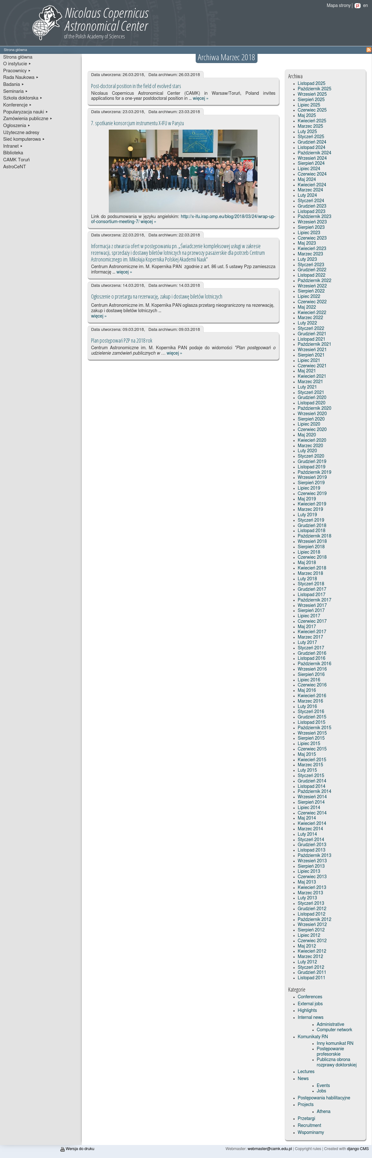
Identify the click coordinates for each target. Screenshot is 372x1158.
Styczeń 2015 (311, 776)
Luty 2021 (307, 387)
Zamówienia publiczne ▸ (28, 118)
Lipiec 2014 (309, 808)
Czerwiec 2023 (312, 238)
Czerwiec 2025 (312, 110)
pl (357, 5)
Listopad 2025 (311, 83)
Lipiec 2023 (309, 233)
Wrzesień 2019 (312, 477)
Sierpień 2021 (311, 355)
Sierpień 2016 (311, 674)
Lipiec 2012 (309, 935)
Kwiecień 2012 (312, 951)
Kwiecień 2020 (312, 440)
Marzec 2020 (310, 446)
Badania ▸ (13, 84)
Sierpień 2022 (311, 291)
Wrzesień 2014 (312, 797)
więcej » (200, 98)
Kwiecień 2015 (312, 760)
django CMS (358, 1149)
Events (323, 1086)
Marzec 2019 (310, 509)
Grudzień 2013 (312, 845)
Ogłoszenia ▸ (16, 125)
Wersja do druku (77, 1149)
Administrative (330, 1024)
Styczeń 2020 (311, 456)
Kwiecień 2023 (312, 249)
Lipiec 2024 (309, 169)
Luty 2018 (307, 579)
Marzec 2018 (310, 573)
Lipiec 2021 (309, 360)
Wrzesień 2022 (312, 286)
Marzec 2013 (310, 893)
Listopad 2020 (311, 403)
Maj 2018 (307, 563)
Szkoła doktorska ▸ (22, 98)
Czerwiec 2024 (312, 174)
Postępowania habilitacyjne (324, 1098)
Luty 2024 (307, 195)
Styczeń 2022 (311, 328)
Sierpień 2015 (311, 738)
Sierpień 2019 (311, 483)
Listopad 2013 (311, 850)
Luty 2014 (307, 834)
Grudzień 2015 (312, 717)
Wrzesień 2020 (312, 414)
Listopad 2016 (311, 658)
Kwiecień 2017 (312, 632)
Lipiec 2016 (309, 680)
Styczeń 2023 (311, 265)
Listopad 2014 (311, 786)
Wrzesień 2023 (312, 222)
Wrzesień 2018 (312, 541)
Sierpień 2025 (311, 100)
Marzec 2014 (310, 829)
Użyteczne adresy (21, 132)
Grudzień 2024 (312, 142)
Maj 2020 (307, 435)
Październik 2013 (314, 855)
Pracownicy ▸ (17, 70)
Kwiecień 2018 (312, 568)
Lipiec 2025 (309, 105)
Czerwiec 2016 (312, 685)
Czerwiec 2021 (312, 366)
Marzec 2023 (310, 254)
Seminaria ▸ (15, 91)
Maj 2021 (307, 371)
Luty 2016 (307, 706)
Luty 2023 (307, 259)
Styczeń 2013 (311, 903)
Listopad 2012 (311, 914)
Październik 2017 (314, 600)
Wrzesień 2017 (312, 605)
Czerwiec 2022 (312, 302)
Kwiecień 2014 (312, 823)
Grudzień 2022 (312, 270)
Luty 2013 (307, 898)
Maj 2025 (307, 115)
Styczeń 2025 (311, 137)
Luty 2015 (307, 770)
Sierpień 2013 (311, 866)
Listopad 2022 (311, 275)
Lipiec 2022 (309, 296)
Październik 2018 (314, 536)
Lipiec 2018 (309, 552)
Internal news (310, 1017)
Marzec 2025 (310, 126)
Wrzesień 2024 (312, 158)
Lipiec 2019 (309, 488)
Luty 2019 (307, 515)
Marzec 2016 (310, 701)
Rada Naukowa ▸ (21, 77)
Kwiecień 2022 (312, 313)
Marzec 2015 (310, 765)
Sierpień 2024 (311, 163)
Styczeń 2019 (311, 520)
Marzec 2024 (310, 190)
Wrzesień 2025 (312, 94)
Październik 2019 (314, 472)
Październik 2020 (314, 408)
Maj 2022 (307, 307)
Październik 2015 (314, 728)
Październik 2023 (314, 217)
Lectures (306, 1072)
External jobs (310, 1004)
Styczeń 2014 (311, 840)
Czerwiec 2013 (312, 877)
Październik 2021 (314, 344)
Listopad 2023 (311, 211)
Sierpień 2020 (311, 419)
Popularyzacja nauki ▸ (25, 112)
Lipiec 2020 (309, 424)
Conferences (310, 997)
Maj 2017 (307, 627)
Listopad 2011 (311, 978)
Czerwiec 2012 (312, 941)
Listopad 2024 (311, 147)
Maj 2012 (307, 946)
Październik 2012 (314, 919)
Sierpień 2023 (311, 227)
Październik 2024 (314, 153)
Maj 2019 (307, 499)
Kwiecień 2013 (312, 887)
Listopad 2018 (311, 531)
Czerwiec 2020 (312, 430)
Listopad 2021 (311, 339)
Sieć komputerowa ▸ (24, 139)
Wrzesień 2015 (312, 733)
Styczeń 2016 (311, 712)
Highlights (307, 1010)
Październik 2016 (314, 664)
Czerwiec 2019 (312, 494)
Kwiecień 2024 (312, 185)
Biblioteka (13, 153)
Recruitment (309, 1125)
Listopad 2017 (311, 595)
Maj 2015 (307, 754)
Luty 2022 (307, 323)
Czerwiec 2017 (312, 621)
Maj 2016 (307, 690)
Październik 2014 (314, 791)
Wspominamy (311, 1132)
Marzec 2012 (310, 957)
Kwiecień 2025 (312, 121)
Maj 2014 (307, 818)
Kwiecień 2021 (312, 376)
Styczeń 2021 (311, 392)
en (365, 5)
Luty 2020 (307, 451)
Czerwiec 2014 (312, 813)
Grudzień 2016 (312, 653)
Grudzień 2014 (312, 781)
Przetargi (306, 1118)
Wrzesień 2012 (312, 925)
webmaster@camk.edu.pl (270, 1149)
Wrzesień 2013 (312, 861)
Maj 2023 (307, 243)
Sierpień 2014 (311, 802)
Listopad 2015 (311, 722)
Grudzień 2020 (312, 398)
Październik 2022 (314, 281)
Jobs (321, 1091)
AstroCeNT (14, 166)
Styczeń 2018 (311, 584)
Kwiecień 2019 (312, 504)
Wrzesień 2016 (312, 669)
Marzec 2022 (310, 318)
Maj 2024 (307, 179)
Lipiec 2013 (309, 871)
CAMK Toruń (16, 160)
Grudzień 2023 (312, 206)
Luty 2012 (307, 962)
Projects (306, 1105)
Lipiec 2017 (309, 616)
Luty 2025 (307, 132)
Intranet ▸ (13, 146)
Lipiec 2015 (309, 744)
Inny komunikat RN (335, 1043)
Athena (323, 1112)
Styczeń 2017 (311, 648)
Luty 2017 (307, 642)
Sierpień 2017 (311, 610)
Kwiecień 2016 (312, 696)
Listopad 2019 (311, 467)
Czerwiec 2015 (312, 749)
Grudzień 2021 (312, 334)
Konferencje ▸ (17, 105)
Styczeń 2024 (311, 201)
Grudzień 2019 (312, 462)
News (303, 1079)
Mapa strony (339, 5)
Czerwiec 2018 (312, 557)
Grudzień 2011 (312, 972)
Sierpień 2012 (311, 930)
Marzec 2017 (310, 637)
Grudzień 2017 (312, 589)
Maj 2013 (307, 882)
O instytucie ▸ (17, 63)
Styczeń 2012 (311, 967)
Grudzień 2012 (312, 909)
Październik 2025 (314, 89)
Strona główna (17, 57)
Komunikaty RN (313, 1037)
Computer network (334, 1030)
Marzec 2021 (310, 382)
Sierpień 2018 (311, 547)
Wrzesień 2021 (312, 350)
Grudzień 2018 (312, 526)
